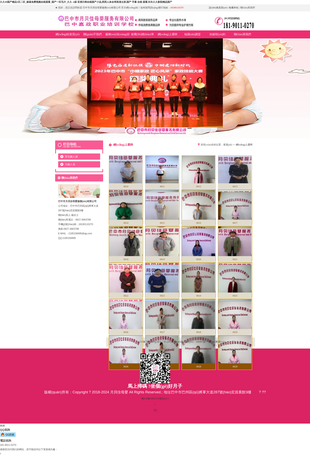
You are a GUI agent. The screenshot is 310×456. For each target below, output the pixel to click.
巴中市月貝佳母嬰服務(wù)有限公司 (155, 88)
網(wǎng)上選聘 (244, 144)
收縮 (2, 425)
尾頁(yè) (220, 341)
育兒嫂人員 (71, 156)
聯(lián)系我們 (247, 7)
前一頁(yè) (187, 341)
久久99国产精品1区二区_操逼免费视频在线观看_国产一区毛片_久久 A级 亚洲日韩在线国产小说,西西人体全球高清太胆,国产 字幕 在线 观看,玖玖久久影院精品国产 (86, 2)
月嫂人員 (70, 164)
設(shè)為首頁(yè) (218, 7)
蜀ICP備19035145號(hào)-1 (155, 398)
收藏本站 (233, 7)
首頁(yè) (227, 144)
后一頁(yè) (209, 341)
